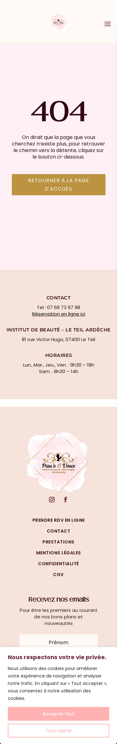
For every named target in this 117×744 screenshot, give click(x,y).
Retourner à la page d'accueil (58, 184)
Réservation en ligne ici (58, 314)
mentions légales (58, 553)
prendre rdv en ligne (58, 520)
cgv (58, 574)
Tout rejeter (58, 731)
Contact (59, 531)
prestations (58, 542)
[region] (58, 695)
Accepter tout (58, 714)
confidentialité (58, 564)
